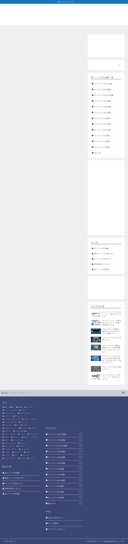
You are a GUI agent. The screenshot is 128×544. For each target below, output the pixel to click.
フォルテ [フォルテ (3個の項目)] (6, 437)
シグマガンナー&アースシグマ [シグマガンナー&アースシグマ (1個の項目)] (12, 419)
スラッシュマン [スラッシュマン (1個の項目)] (8, 425)
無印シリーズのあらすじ (39, 29)
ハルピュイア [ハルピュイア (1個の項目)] (7, 431)
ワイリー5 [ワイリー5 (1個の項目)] (31, 458)
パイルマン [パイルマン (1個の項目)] (22, 434)
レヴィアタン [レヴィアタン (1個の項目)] (25, 455)
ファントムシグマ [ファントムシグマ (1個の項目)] (33, 434)
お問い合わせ (9, 541)
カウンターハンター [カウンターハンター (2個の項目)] (25, 413)
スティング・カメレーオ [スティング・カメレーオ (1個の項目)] (10, 422)
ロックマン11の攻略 (102, 124)
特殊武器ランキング (88, 28)
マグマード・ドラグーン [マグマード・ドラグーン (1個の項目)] (10, 449)
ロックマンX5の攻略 (102, 89)
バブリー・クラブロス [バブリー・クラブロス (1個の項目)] (10, 434)
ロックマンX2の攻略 (102, 112)
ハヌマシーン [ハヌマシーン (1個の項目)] (33, 428)
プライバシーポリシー (56, 529)
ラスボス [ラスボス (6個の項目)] (28, 452)
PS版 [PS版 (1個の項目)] (5, 407)
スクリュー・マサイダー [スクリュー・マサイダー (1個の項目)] (30, 419)
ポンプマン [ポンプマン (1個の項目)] (21, 446)
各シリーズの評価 (113, 28)
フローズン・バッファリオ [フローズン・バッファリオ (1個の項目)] (30, 437)
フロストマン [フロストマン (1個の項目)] (16, 437)
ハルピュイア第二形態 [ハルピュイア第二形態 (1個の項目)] (20, 431)
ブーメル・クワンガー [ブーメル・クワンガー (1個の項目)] (18, 440)
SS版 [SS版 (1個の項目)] (12, 407)
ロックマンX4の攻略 (102, 101)
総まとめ (97, 153)
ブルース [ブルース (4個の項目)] (6, 440)
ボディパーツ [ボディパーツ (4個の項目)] (23, 443)
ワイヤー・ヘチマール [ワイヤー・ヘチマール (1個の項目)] (10, 458)
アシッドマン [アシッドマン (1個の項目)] (29, 407)
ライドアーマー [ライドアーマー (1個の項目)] (18, 452)
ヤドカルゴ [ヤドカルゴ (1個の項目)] (7, 452)
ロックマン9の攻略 (102, 136)
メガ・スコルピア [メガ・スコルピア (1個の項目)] (25, 449)
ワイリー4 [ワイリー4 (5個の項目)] (22, 458)
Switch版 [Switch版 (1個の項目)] (20, 407)
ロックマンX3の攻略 (102, 107)
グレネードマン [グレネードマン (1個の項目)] (19, 416)
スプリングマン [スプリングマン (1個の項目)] (25, 422)
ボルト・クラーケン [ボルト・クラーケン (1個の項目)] (9, 446)
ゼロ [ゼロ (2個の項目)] (17, 425)
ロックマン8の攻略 (102, 141)
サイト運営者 (53, 523)
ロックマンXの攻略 (102, 118)
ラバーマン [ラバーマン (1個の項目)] (7, 455)
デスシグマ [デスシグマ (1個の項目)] (23, 428)
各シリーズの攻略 (14, 28)
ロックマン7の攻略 (102, 147)
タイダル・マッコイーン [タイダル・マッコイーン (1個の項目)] (10, 428)
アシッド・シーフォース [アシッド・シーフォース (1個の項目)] (10, 410)
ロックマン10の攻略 (102, 130)
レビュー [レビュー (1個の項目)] (16, 455)
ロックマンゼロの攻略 (103, 84)
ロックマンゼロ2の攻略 (103, 95)
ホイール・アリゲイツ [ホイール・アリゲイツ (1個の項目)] (10, 443)
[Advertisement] (106, 46)
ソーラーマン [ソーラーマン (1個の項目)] (25, 425)
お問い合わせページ (56, 518)
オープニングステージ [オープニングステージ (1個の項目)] (10, 413)
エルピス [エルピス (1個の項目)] (23, 410)
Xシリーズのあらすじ (64, 28)
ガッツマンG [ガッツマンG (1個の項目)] (7, 416)
